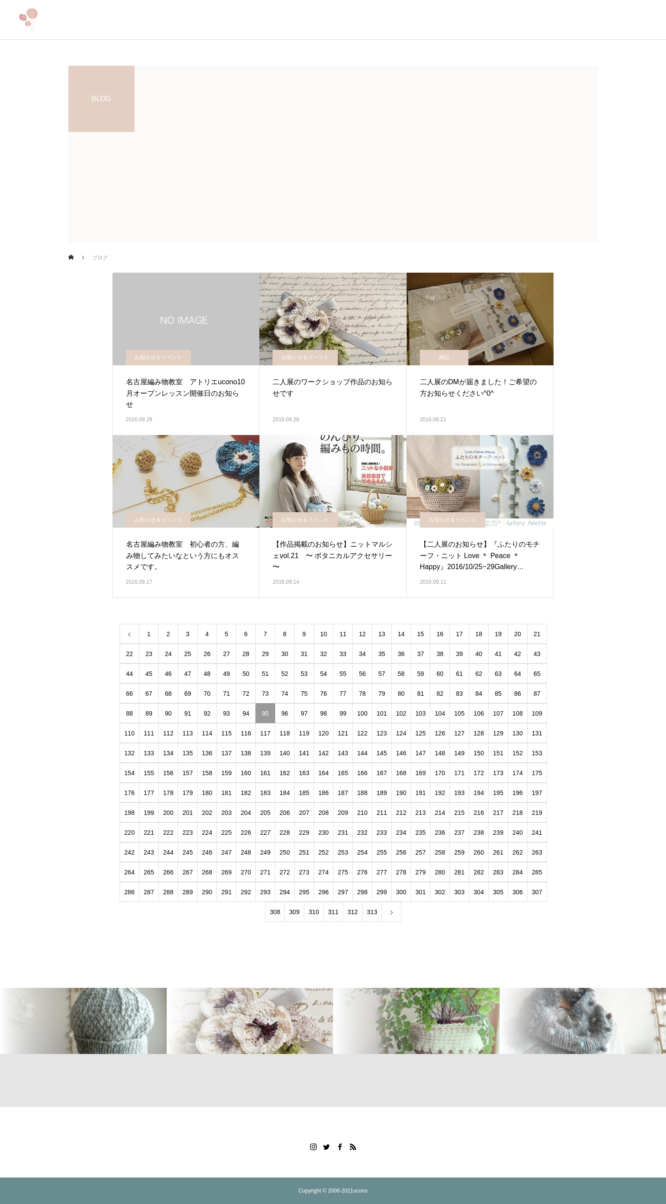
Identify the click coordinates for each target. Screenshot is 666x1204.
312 (353, 911)
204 (246, 812)
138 (246, 753)
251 (304, 852)
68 (168, 693)
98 (323, 713)
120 (323, 733)
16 (440, 634)
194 (479, 792)
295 (304, 892)
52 (284, 673)
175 (537, 772)
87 (537, 693)
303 (459, 892)
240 (518, 832)
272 (285, 872)
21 (537, 634)
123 (382, 733)
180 (207, 792)
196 (518, 792)
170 (440, 772)
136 (207, 753)
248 (246, 852)
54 (323, 673)
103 (420, 713)
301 (420, 892)
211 (382, 812)
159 (226, 772)
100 (362, 713)
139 (265, 753)
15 (420, 634)
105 (459, 713)
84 (479, 693)
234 (401, 832)
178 (168, 792)
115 (226, 733)
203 (226, 812)
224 (207, 832)
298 (362, 892)
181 (226, 792)
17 (459, 634)
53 (304, 673)
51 (265, 673)
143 (343, 753)
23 (149, 653)
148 (440, 753)
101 (382, 713)
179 (188, 792)
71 (226, 693)
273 (304, 872)
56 (362, 673)
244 (168, 852)
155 (149, 772)
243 (149, 852)
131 (537, 733)
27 (226, 653)
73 (265, 693)
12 (362, 634)
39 (459, 653)
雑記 (444, 357)
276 (362, 872)
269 (226, 872)
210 (362, 812)
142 (323, 753)
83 (459, 693)
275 (343, 872)
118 (285, 733)
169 (420, 772)
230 (323, 832)
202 (207, 812)
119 (304, 733)
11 (343, 634)
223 (188, 832)
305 (498, 892)
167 (382, 772)
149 (459, 753)
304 (479, 892)
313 (372, 911)
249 (265, 852)
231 (343, 832)
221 (149, 832)
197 (537, 792)
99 (343, 713)
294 (285, 892)
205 (265, 812)
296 (323, 892)
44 (129, 673)
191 (420, 792)
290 (207, 892)
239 (498, 832)
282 (479, 872)
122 (362, 733)
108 (518, 713)
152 (518, 753)
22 (129, 653)
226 (246, 832)
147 (420, 753)
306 (518, 892)
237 (459, 832)
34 (362, 653)
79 (381, 693)
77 (343, 693)
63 (498, 673)
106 (479, 713)
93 (226, 713)
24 (168, 653)
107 (498, 713)
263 (537, 852)
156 (168, 772)
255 (382, 852)
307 (537, 892)
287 (149, 892)
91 (187, 713)
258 (440, 852)
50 (246, 673)
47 (187, 673)
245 (188, 852)
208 (323, 812)
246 (207, 852)
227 (265, 832)
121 (343, 733)
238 (479, 832)
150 (479, 753)
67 (149, 693)
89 (149, 713)
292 (246, 892)
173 (498, 772)
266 (168, 872)
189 (382, 792)
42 (517, 653)
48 (207, 673)
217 (498, 812)
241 (537, 832)
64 (517, 673)
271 (265, 872)
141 (304, 753)
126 (440, 733)
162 (285, 772)
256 (401, 852)
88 (129, 713)
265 (149, 872)
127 (459, 733)
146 (401, 753)
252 (323, 852)
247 (226, 852)
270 (246, 872)
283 (498, 872)
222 (168, 832)
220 (129, 832)
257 (420, 852)
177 (149, 792)
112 (168, 733)
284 (518, 872)
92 (207, 713)
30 (284, 653)
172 (479, 772)
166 (362, 772)
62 (479, 673)
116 (246, 733)
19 (498, 634)
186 (323, 792)
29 (265, 653)
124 (401, 733)
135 (188, 753)
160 (246, 772)
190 (401, 792)
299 (382, 892)
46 (168, 673)
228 (285, 832)
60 (440, 673)
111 (149, 733)
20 (517, 634)
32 (323, 653)
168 (401, 772)
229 (304, 832)
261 (498, 852)
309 (294, 911)
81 (420, 693)
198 (129, 812)
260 (479, 852)
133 (149, 753)
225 (226, 832)
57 (381, 673)
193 (459, 792)
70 (207, 693)
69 (187, 693)
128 (479, 733)
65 (537, 673)
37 (420, 653)
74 (284, 693)
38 (440, 653)
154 (129, 772)
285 (537, 872)
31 (304, 653)
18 (479, 634)
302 (440, 892)
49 (226, 673)
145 (382, 753)
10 (323, 634)
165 (343, 772)
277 (382, 872)
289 (188, 892)
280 (440, 872)
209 (343, 812)
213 (420, 812)
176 (129, 792)
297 (343, 892)
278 (401, 872)
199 (149, 812)
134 (168, 753)
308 (275, 911)
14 (401, 634)
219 (537, 812)
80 (401, 693)
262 (518, 852)
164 (323, 772)
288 (168, 892)
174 (518, 772)
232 (362, 832)
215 (459, 812)
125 (420, 733)
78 (362, 693)
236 (440, 832)
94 (246, 713)
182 (246, 792)
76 (323, 693)
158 (207, 772)
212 (401, 812)
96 (284, 713)
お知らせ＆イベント (158, 357)
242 (129, 852)
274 (323, 872)
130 (518, 733)
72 (246, 693)
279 (420, 872)
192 (440, 792)
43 (537, 653)
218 (518, 812)
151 (498, 753)
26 (207, 653)
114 (207, 733)
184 (285, 792)
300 (401, 892)
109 (537, 713)
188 (362, 792)
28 (246, 653)
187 (343, 792)
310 (314, 911)
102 (401, 713)
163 (304, 772)
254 (362, 852)
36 (401, 653)
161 (265, 772)
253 (343, 852)
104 (440, 713)
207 (304, 812)
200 (168, 812)
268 (207, 872)
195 (498, 792)
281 (459, 872)
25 (187, 653)
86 (517, 693)
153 (537, 753)
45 (149, 673)
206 (285, 812)
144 (362, 753)
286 (129, 892)
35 (381, 653)
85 (498, 693)
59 (420, 673)
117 (265, 733)
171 (459, 772)
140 (285, 753)
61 (459, 673)
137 (226, 753)
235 (420, 832)
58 (401, 673)
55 (343, 673)
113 (188, 733)
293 (265, 892)
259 (459, 852)
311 (333, 911)
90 (168, 713)
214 (440, 812)
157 (188, 772)
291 (226, 892)
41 (498, 653)
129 (498, 733)
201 (188, 812)
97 (304, 713)
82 (440, 693)
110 (129, 733)
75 (304, 693)
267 (188, 872)
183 (265, 792)
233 (382, 832)
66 (129, 693)
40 (479, 653)
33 (343, 653)
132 (129, 753)
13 (381, 634)
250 (285, 852)
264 (129, 872)
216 (479, 812)
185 (304, 792)
